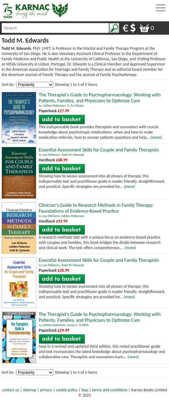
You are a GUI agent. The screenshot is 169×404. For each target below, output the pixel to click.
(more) (156, 137)
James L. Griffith (77, 325)
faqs (84, 390)
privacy (46, 390)
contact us (10, 390)
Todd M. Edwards (72, 155)
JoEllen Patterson (54, 106)
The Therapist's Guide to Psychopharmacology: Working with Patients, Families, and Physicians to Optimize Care (100, 98)
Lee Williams (51, 155)
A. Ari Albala (75, 106)
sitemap (29, 390)
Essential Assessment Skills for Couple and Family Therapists (99, 150)
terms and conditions (109, 390)
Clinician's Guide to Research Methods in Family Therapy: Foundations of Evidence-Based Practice (96, 208)
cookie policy (67, 390)
